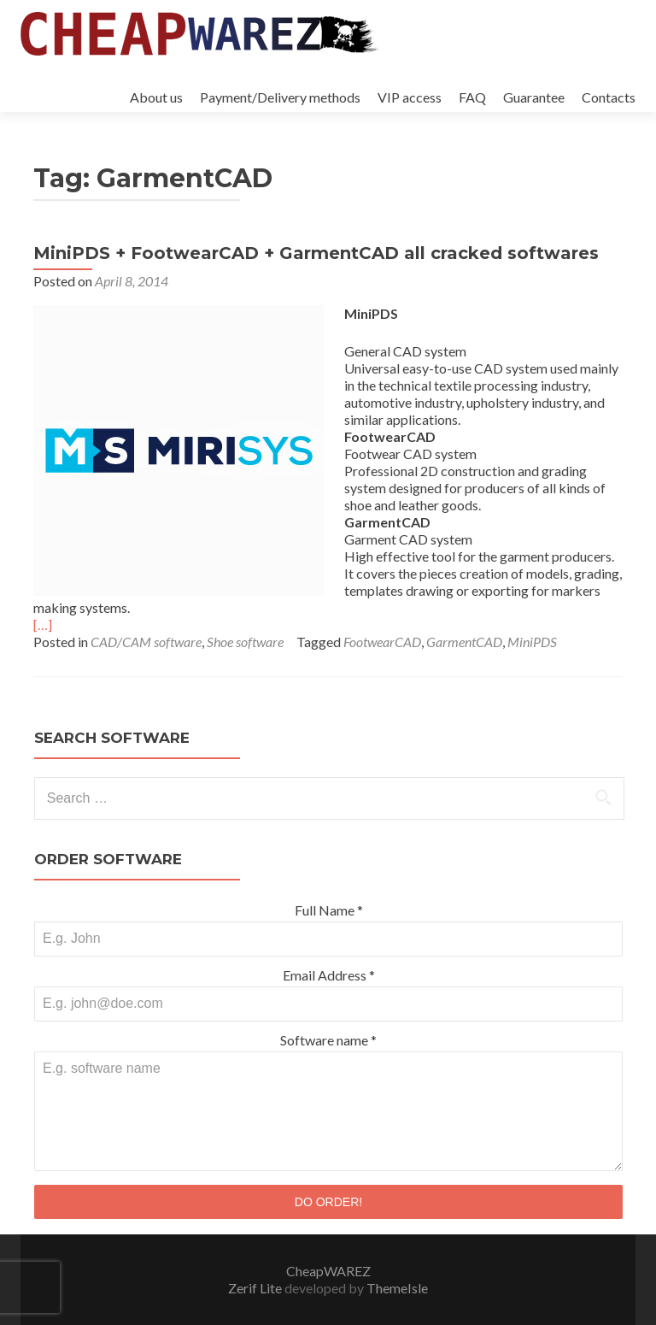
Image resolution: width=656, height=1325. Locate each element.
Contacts (609, 97)
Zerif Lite (256, 1288)
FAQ (472, 97)
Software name (328, 1040)
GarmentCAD (464, 641)
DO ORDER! (328, 1202)
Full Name (329, 910)
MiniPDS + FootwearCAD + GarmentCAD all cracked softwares (316, 253)
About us (156, 97)
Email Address (329, 975)
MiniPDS (532, 641)
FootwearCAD (382, 641)
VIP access (410, 97)
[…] (42, 624)
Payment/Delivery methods (280, 97)
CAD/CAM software (146, 641)
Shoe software (245, 641)
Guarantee (534, 97)
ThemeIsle (397, 1288)
